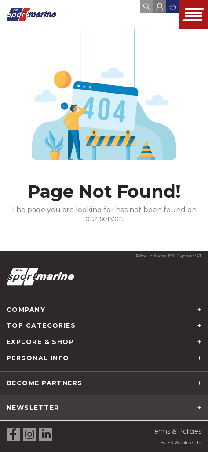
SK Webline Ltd (184, 442)
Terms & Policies (176, 431)
